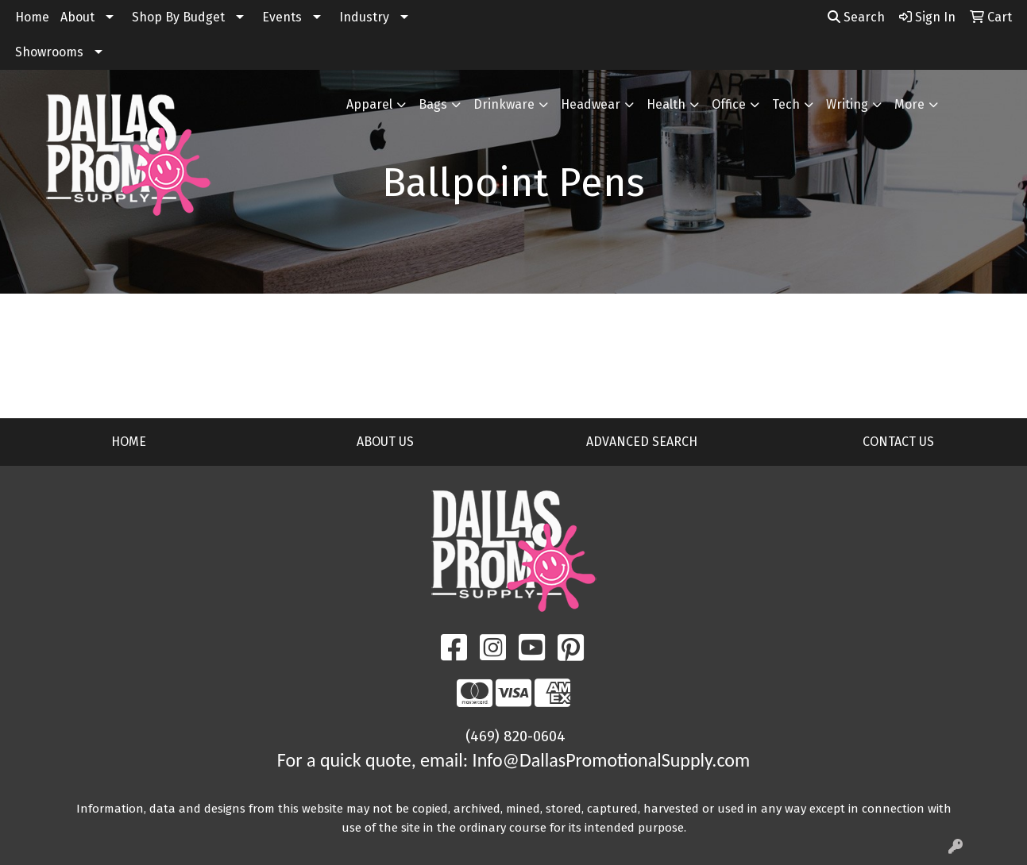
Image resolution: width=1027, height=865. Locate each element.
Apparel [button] (369, 104)
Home (32, 17)
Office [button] (729, 104)
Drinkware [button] (504, 104)
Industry (364, 17)
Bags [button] (433, 104)
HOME (128, 441)
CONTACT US (898, 441)
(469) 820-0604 (515, 736)
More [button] (909, 104)
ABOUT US (385, 441)
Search (856, 17)
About (77, 17)
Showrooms (49, 52)
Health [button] (666, 104)
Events (282, 17)
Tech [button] (786, 104)
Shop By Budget (178, 17)
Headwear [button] (590, 104)
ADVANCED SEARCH (641, 441)
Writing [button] (847, 104)
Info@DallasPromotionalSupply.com (612, 759)
